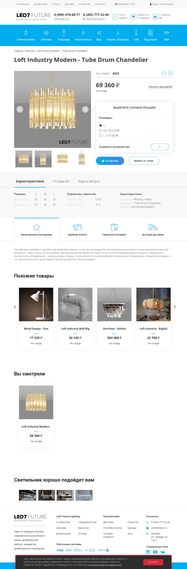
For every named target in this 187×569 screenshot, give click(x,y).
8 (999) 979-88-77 (67, 14)
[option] (52, 109)
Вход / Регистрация (162, 4)
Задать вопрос (89, 181)
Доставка (69, 4)
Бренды (132, 527)
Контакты (100, 4)
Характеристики (30, 181)
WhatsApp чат (61, 18)
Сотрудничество (87, 522)
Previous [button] (20, 112)
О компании (23, 4)
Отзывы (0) (61, 181)
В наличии (84, 4)
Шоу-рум (61, 527)
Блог (130, 533)
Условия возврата (108, 535)
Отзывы (82, 533)
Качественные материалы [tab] (37, 229)
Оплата (56, 4)
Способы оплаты (112, 527)
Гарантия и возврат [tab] (114, 229)
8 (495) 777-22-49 (96, 14)
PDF (164, 73)
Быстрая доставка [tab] (153, 229)
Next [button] (85, 112)
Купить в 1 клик (144, 160)
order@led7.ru (159, 527)
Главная (18, 50)
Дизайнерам (40, 4)
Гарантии (133, 522)
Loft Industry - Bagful (153, 328)
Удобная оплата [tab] (77, 229)
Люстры (30, 50)
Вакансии (83, 527)
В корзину (110, 160)
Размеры (105, 118)
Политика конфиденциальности (104, 564)
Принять (153, 562)
